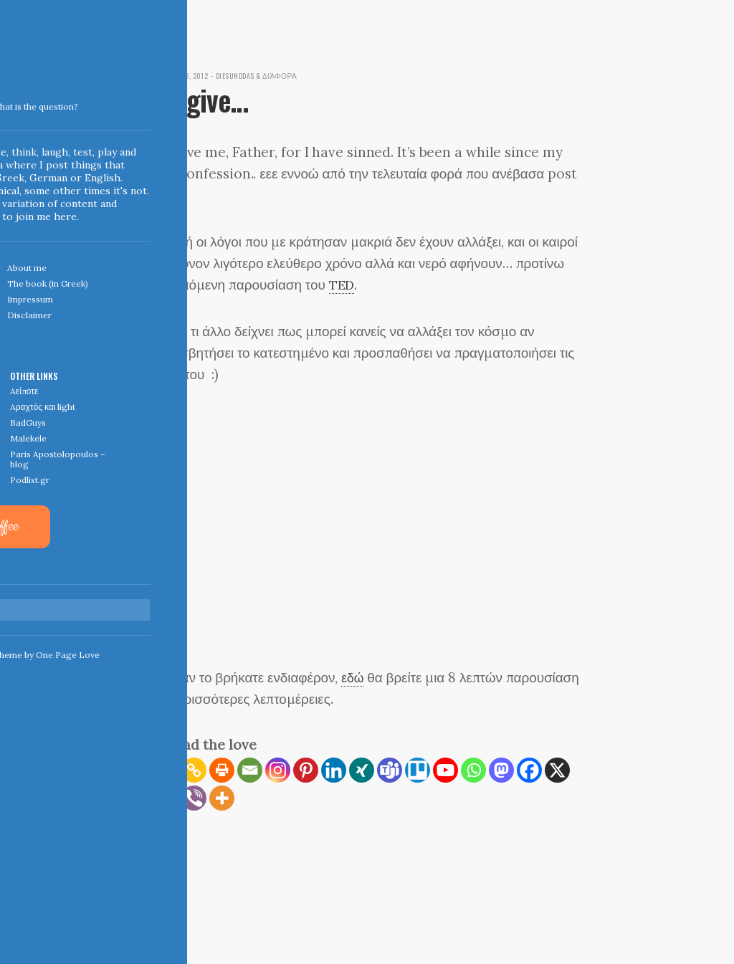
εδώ (353, 677)
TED (342, 284)
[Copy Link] (193, 770)
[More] (221, 798)
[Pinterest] (305, 770)
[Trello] (417, 770)
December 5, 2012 (183, 75)
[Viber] (193, 798)
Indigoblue (10, 101)
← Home (167, 870)
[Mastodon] (501, 770)
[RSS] (165, 770)
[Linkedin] (333, 770)
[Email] (249, 770)
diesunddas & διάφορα (268, 75)
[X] (557, 770)
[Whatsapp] (473, 770)
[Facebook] (529, 770)
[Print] (221, 770)
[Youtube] (445, 770)
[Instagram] (277, 770)
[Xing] (361, 770)
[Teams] (389, 770)
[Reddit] (165, 798)
